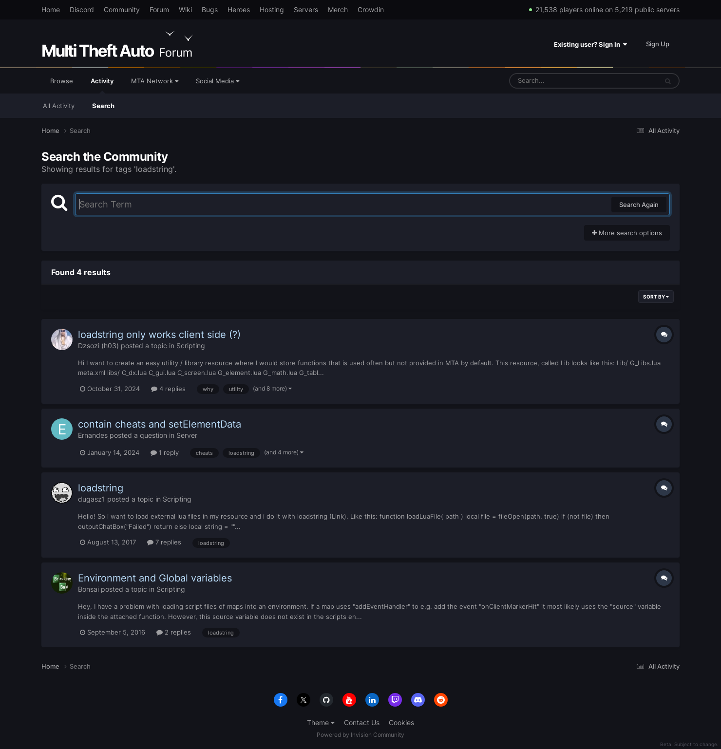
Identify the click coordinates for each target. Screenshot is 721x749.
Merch (338, 9)
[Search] (558, 81)
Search (103, 106)
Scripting (190, 345)
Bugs (210, 9)
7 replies (164, 542)
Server (186, 435)
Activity (102, 85)
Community (122, 9)
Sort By (656, 297)
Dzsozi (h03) (98, 345)
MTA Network (154, 81)
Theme (321, 722)
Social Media (217, 81)
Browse (61, 81)
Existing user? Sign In (590, 44)
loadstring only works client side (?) (159, 334)
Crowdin (371, 9)
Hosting (272, 9)
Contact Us (361, 722)
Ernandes (93, 435)
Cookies (401, 722)
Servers (306, 9)
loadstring (100, 488)
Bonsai (88, 589)
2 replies (173, 632)
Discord (82, 9)
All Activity (59, 106)
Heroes (239, 9)
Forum (159, 9)
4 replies (168, 389)
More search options (627, 233)
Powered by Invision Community (360, 734)
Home (50, 9)
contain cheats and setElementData (159, 424)
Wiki (185, 9)
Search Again (639, 204)
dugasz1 (91, 499)
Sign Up (657, 44)
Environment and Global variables (155, 578)
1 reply (165, 452)
